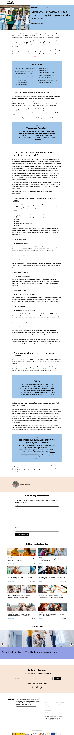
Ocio (46, 704)
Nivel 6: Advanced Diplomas (46, 72)
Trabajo (58, 704)
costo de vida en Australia (50, 367)
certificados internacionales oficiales (50, 418)
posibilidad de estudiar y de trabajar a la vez (35, 392)
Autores (46, 712)
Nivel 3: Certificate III (21, 84)
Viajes (57, 700)
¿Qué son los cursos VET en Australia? (25, 68)
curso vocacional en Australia (38, 452)
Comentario (18, 505)
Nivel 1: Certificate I (21, 81)
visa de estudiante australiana (36, 426)
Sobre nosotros (48, 710)
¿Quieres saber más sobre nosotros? (26, 706)
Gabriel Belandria (43, 8)
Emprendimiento (60, 702)
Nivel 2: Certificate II (21, 82)
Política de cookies (54, 719)
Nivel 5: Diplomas (43, 70)
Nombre (17, 522)
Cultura (46, 702)
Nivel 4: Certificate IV (45, 68)
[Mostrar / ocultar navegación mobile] (66, 3)
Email (16, 527)
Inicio (46, 698)
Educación (47, 700)
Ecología (47, 706)
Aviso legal (47, 719)
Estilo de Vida (59, 698)
